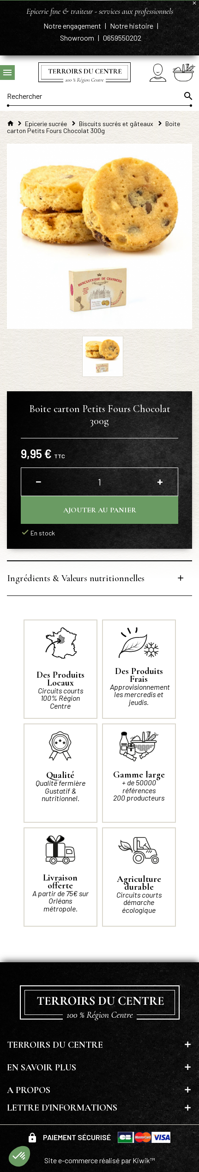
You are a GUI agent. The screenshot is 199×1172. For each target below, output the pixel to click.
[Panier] (184, 72)
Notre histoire (132, 25)
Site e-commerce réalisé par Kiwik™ (99, 1160)
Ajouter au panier (99, 510)
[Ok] (187, 96)
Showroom (78, 37)
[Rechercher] (99, 96)
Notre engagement (73, 25)
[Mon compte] (158, 73)
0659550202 (122, 37)
